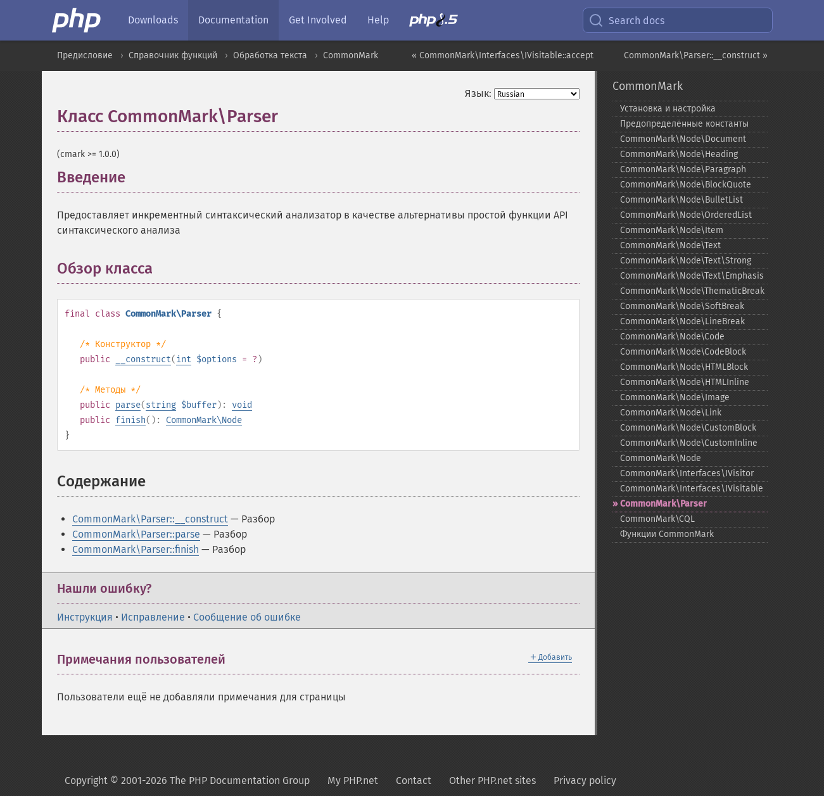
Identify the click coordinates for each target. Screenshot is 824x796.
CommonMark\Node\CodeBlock (683, 351)
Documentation (233, 20)
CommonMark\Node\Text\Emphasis (692, 275)
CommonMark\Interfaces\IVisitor (687, 473)
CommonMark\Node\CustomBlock (688, 427)
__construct (143, 359)
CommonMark (350, 55)
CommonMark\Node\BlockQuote (685, 184)
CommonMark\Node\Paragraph (683, 169)
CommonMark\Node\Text (670, 245)
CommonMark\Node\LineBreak (682, 321)
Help (378, 20)
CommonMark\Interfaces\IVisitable (691, 488)
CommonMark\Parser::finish (135, 549)
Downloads (153, 20)
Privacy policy (585, 780)
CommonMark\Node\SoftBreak (682, 306)
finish (130, 420)
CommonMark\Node (204, 420)
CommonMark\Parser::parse (136, 534)
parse (128, 405)
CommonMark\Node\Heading (679, 154)
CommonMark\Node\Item (671, 230)
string (161, 405)
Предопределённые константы (684, 123)
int (183, 359)
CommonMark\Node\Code (672, 336)
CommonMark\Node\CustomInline (688, 443)
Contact (413, 780)
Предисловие (85, 55)
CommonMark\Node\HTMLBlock (684, 367)
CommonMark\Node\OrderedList (686, 215)
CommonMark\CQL (657, 519)
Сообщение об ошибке (247, 617)
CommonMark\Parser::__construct (150, 519)
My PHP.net (352, 780)
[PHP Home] (77, 20)
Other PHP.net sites (492, 780)
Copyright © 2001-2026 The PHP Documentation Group (187, 780)
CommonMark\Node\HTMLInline (684, 382)
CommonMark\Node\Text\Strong (685, 260)
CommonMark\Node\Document (683, 139)
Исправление (153, 617)
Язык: (478, 93)
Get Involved (318, 20)
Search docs (626, 20)
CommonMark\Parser (663, 503)
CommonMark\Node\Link (670, 412)
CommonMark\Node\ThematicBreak (692, 291)
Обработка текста (270, 55)
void (242, 405)
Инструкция (85, 617)
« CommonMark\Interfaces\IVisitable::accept (502, 55)
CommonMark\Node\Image (675, 397)
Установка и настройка (668, 108)
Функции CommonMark (667, 534)
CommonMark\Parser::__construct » (696, 55)
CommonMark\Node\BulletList (681, 199)
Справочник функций (173, 55)
